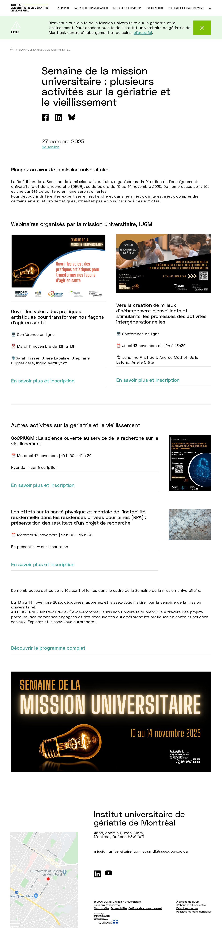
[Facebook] (45, 117)
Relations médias (187, 908)
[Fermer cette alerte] (202, 28)
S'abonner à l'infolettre (191, 904)
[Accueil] (14, 49)
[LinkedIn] (97, 873)
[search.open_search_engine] (210, 8)
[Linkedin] (58, 117)
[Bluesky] (71, 117)
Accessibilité (119, 908)
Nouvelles (50, 146)
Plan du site (101, 908)
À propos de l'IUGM (187, 901)
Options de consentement (145, 908)
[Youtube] (108, 873)
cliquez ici (143, 32)
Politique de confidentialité (194, 911)
